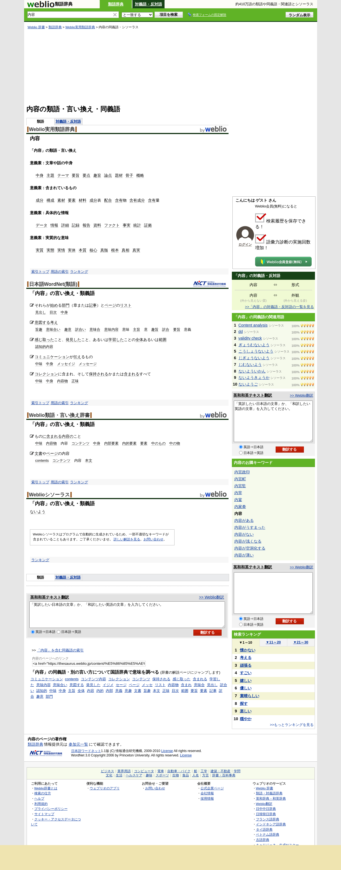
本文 (88, 460)
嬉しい (246, 680)
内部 (109, 696)
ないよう (37, 511)
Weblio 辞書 (36, 27)
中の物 (174, 443)
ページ (110, 305)
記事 (93, 305)
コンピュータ (144, 771)
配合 (108, 200)
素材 (61, 200)
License (167, 751)
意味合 (94, 329)
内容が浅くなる (247, 541)
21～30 (300, 642)
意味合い (53, 329)
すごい (246, 673)
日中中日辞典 (266, 808)
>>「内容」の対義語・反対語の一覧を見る (279, 307)
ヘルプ (39, 798)
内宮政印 (242, 472)
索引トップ (40, 272)
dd (241, 331)
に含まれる (52, 436)
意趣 (128, 696)
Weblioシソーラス (49, 494)
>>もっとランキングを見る (292, 725)
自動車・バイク (179, 771)
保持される (98, 374)
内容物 (62, 381)
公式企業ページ (212, 788)
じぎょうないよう (254, 358)
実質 (39, 250)
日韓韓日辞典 (266, 814)
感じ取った (44, 339)
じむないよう (250, 364)
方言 (205, 775)
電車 (160, 771)
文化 (109, 775)
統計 (137, 225)
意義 (118, 696)
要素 (72, 200)
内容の (67, 436)
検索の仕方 (42, 793)
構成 (50, 200)
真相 (125, 250)
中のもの (158, 443)
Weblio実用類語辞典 (80, 27)
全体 (139, 339)
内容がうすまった (249, 527)
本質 (82, 250)
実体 (72, 250)
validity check (250, 338)
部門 (66, 305)
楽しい (246, 711)
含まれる (131, 374)
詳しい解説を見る (127, 539)
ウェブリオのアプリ (105, 788)
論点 (108, 175)
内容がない (244, 534)
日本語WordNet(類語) (53, 284)
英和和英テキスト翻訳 (49, 597)
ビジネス (107, 771)
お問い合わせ (153, 539)
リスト (126, 305)
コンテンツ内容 (93, 684)
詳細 (65, 225)
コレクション (46, 374)
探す (244, 703)
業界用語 (124, 771)
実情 (61, 250)
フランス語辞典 (267, 819)
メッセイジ (66, 364)
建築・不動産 (220, 771)
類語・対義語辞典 (269, 793)
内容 (90, 696)
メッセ (147, 690)
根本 (115, 250)
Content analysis (253, 325)
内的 (100, 696)
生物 (175, 775)
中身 (39, 175)
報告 (86, 225)
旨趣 (38, 329)
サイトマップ (44, 814)
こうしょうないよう (256, 351)
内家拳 (240, 506)
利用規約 (41, 803)
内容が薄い (244, 555)
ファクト (112, 225)
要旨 (76, 175)
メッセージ (88, 364)
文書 (38, 453)
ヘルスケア (134, 775)
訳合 (165, 329)
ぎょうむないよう (254, 345)
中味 (38, 364)
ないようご (248, 384)
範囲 (162, 339)
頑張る (246, 665)
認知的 (41, 696)
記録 (76, 225)
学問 (237, 771)
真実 (136, 250)
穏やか (246, 719)
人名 (195, 775)
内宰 (238, 493)
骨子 (129, 175)
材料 (82, 200)
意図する (42, 322)
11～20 (273, 642)
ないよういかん (252, 371)
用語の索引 (60, 272)
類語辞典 (116, 4)
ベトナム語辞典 (267, 834)
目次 (53, 312)
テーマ (63, 175)
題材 (119, 175)
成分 (39, 200)
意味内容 (111, 329)
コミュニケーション (52, 357)
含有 (119, 200)
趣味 (149, 775)
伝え (77, 357)
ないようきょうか (254, 377)
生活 (119, 775)
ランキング (79, 272)
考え (54, 322)
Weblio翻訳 (264, 803)
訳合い (80, 329)
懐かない (247, 650)
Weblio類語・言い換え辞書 (59, 415)
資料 (97, 225)
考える (246, 657)
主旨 (136, 329)
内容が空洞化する (249, 548)
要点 (86, 175)
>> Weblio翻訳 (211, 597)
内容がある (244, 520)
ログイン (245, 245)
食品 (185, 775)
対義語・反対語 (148, 4)
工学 (204, 771)
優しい (246, 688)
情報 (54, 225)
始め (54, 305)
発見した (73, 339)
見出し (40, 312)
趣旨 (97, 175)
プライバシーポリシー (51, 808)
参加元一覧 (78, 744)
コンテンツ (80, 443)
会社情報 (207, 793)
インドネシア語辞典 (271, 824)
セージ (121, 690)
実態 (50, 250)
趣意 (67, 329)
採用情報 (207, 798)
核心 (93, 250)
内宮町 (240, 479)
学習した (116, 339)
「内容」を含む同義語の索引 (60, 655)
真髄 (104, 250)
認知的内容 (44, 347)
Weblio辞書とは (45, 788)
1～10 (245, 642)
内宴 (238, 499)
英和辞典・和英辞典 (271, 798)
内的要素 (129, 443)
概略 (140, 175)
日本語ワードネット (86, 751)
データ (41, 225)
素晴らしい (249, 696)
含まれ (186, 690)
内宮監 (240, 486)
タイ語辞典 (264, 829)
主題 (50, 175)
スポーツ (162, 775)
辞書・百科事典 (223, 775)
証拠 (148, 225)
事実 (126, 225)
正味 (75, 381)
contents (42, 460)
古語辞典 (262, 839)
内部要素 (111, 443)
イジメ (108, 690)
